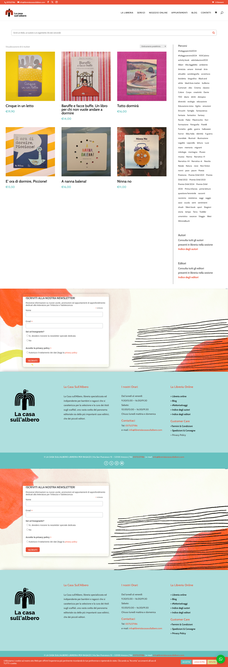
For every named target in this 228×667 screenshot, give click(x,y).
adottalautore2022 (199, 60)
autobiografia (193, 74)
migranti (198, 147)
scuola (187, 202)
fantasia (181, 115)
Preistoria (182, 175)
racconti (201, 193)
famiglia (190, 110)
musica (181, 156)
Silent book (190, 207)
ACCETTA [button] (186, 662)
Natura (189, 166)
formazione (183, 124)
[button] (220, 659)
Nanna (189, 156)
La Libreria (127, 13)
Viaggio (202, 216)
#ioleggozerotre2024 (187, 55)
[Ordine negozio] (153, 46)
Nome (28, 310)
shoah (181, 207)
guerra (197, 129)
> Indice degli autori (180, 409)
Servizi (141, 13)
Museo (202, 152)
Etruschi (181, 110)
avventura (205, 74)
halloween (206, 129)
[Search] (214, 32)
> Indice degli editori (180, 414)
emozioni (207, 106)
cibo (190, 87)
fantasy (201, 115)
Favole (181, 120)
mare (180, 147)
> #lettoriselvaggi (179, 405)
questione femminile (187, 193)
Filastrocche (197, 120)
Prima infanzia (191, 189)
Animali (198, 69)
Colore (181, 92)
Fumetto (182, 129)
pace (187, 170)
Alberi (180, 64)
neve (196, 166)
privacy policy (71, 352)
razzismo (182, 198)
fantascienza (201, 110)
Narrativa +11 (199, 156)
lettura (200, 143)
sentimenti (202, 202)
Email (29, 321)
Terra (195, 212)
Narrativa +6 (197, 161)
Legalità (181, 143)
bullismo (205, 83)
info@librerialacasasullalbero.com (145, 430)
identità (199, 133)
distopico (202, 97)
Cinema (197, 87)
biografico (192, 78)
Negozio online (158, 13)
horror (181, 133)
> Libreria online (178, 396)
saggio (208, 198)
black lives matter (192, 83)
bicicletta (182, 78)
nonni (180, 170)
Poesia (201, 170)
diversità (182, 101)
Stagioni (207, 207)
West (209, 216)
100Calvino (204, 55)
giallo (190, 129)
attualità (181, 74)
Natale (181, 166)
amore (190, 69)
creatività (198, 92)
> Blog (174, 400)
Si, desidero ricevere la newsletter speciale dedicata (52, 336)
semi (194, 202)
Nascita (207, 161)
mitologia (182, 152)
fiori (206, 120)
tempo (188, 212)
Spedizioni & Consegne (183, 430)
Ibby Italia (190, 133)
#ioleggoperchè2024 (187, 51)
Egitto (198, 106)
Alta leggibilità (191, 64)
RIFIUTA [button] (212, 662)
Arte (205, 69)
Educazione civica (185, 106)
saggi (201, 198)
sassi (180, 202)
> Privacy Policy (178, 633)
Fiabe (188, 120)
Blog (194, 13)
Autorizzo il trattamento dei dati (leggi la (53, 352)
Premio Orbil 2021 (196, 175)
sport (199, 207)
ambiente (203, 64)
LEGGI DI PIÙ (199, 662)
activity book (183, 60)
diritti (193, 97)
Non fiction (205, 166)
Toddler (203, 212)
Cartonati (182, 87)
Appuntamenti (179, 13)
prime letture (205, 189)
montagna (192, 152)
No (30, 340)
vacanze (193, 216)
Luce (207, 143)
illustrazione (202, 138)
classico (206, 87)
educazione (202, 101)
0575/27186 (131, 425)
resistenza (192, 198)
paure (193, 170)
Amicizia (181, 69)
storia (180, 212)
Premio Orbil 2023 (197, 179)
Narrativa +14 (183, 161)
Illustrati (191, 138)
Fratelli (204, 124)
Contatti (206, 13)
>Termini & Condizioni (182, 426)
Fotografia (194, 124)
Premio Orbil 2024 (186, 184)
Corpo (189, 92)
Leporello (191, 143)
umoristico (182, 216)
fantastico (191, 115)
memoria (189, 147)
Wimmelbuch (184, 221)
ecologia (191, 101)
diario (186, 97)
